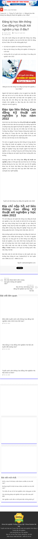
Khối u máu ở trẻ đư (9, 10)
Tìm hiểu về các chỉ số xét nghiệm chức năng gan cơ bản (19, 491)
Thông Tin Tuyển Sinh (15, 13)
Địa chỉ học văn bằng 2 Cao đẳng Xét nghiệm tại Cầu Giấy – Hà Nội (23, 288)
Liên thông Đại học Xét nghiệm (19, 532)
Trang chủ (3, 13)
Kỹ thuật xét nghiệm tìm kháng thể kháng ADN (17, 46)
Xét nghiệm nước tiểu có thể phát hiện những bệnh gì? (18, 499)
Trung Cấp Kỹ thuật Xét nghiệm (21, 528)
